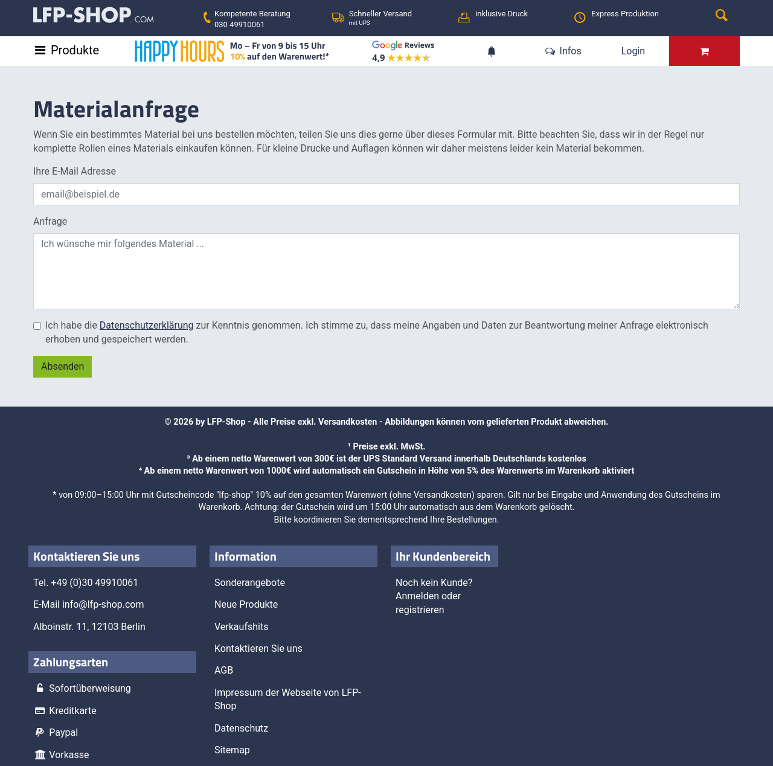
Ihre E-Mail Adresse (74, 171)
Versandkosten (347, 422)
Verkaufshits (241, 626)
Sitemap (232, 750)
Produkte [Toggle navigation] (75, 50)
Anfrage (50, 221)
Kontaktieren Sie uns (258, 648)
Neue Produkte (246, 604)
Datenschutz (241, 728)
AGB (223, 670)
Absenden (62, 366)
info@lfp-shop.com (103, 604)
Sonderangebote (249, 582)
